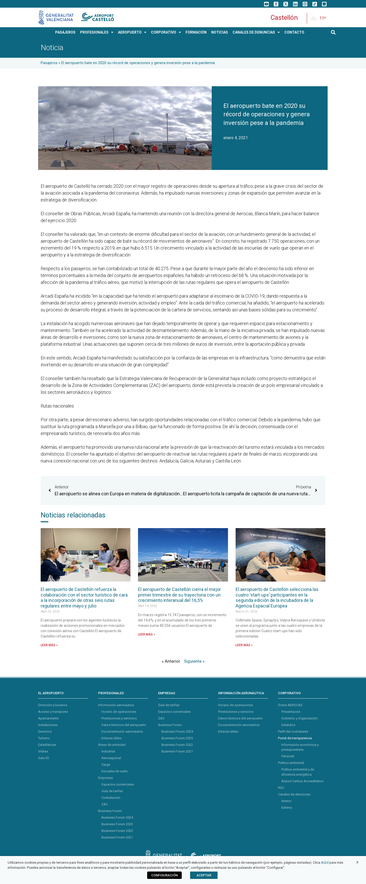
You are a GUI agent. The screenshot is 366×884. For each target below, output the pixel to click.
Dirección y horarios (52, 705)
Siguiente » (194, 661)
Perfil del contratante (293, 731)
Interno (286, 801)
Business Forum (110, 811)
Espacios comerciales (117, 784)
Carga (105, 764)
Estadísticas (47, 745)
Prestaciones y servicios (119, 718)
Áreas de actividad (112, 745)
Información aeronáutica (116, 705)
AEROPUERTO (132, 32)
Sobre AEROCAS (290, 705)
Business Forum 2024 (117, 817)
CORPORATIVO (166, 32)
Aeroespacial (111, 758)
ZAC (104, 804)
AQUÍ (325, 862)
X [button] (357, 862)
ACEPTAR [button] (203, 875)
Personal (287, 756)
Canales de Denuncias (256, 32)
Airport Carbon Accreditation (302, 781)
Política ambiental (291, 763)
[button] (333, 32)
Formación (196, 32)
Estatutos (288, 725)
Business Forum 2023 (117, 824)
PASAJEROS (65, 32)
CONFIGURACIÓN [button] (164, 875)
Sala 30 (43, 758)
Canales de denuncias (294, 794)
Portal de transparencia (295, 738)
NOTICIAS (219, 32)
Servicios (45, 731)
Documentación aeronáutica (122, 731)
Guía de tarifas (112, 791)
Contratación (110, 798)
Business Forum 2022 (117, 831)
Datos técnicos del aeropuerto (123, 725)
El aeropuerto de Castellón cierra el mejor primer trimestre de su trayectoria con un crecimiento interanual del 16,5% (179, 595)
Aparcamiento (48, 718)
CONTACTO (294, 32)
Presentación (290, 712)
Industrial (108, 751)
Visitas (43, 751)
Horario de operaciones (118, 712)
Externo (286, 807)
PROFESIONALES (96, 32)
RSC (281, 788)
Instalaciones (48, 725)
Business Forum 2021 (117, 837)
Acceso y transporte (53, 712)
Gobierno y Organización (299, 718)
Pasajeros (49, 63)
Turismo (44, 738)
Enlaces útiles (111, 738)
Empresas (105, 778)
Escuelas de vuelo (114, 771)
